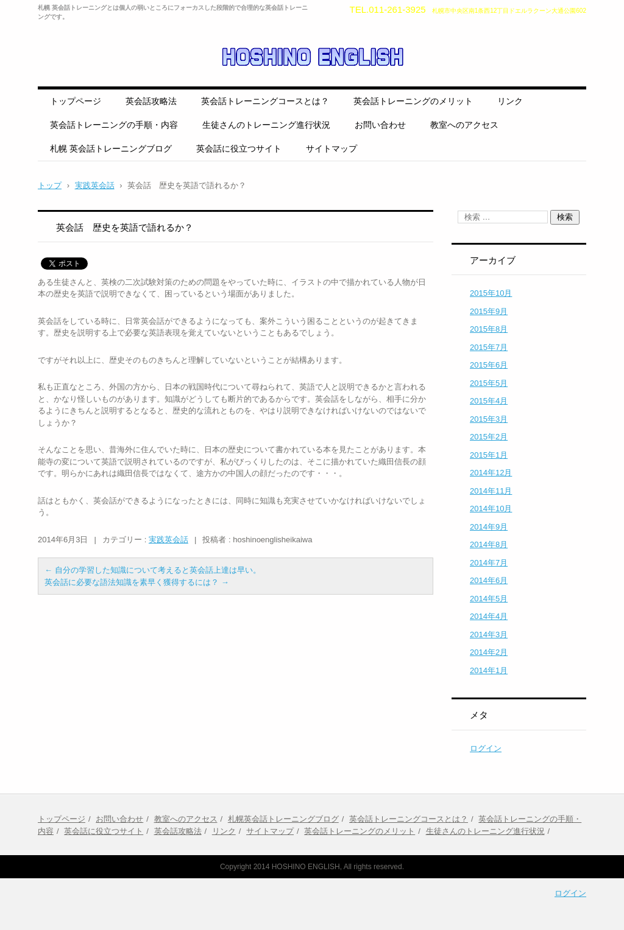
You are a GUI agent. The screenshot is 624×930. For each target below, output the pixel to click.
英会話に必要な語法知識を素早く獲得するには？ (136, 582)
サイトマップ (331, 148)
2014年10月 (491, 508)
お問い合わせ (380, 125)
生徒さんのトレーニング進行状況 (266, 125)
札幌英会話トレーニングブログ (283, 818)
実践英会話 (168, 539)
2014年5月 (489, 598)
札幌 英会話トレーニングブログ (111, 148)
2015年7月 (489, 347)
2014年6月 (489, 580)
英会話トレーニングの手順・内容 (114, 125)
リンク (510, 101)
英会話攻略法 (151, 101)
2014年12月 (491, 472)
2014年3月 (489, 634)
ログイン (486, 748)
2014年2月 (489, 652)
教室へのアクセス (464, 125)
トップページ (75, 101)
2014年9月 (489, 526)
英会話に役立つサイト (239, 148)
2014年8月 (489, 544)
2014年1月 (489, 670)
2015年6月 (489, 364)
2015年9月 (489, 311)
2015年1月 (489, 455)
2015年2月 (489, 436)
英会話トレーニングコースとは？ (265, 101)
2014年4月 (489, 616)
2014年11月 (491, 490)
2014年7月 (489, 562)
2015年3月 (489, 419)
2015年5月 (489, 383)
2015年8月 (489, 329)
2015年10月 (491, 293)
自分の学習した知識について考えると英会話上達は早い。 (152, 570)
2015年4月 (489, 400)
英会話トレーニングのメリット (413, 101)
